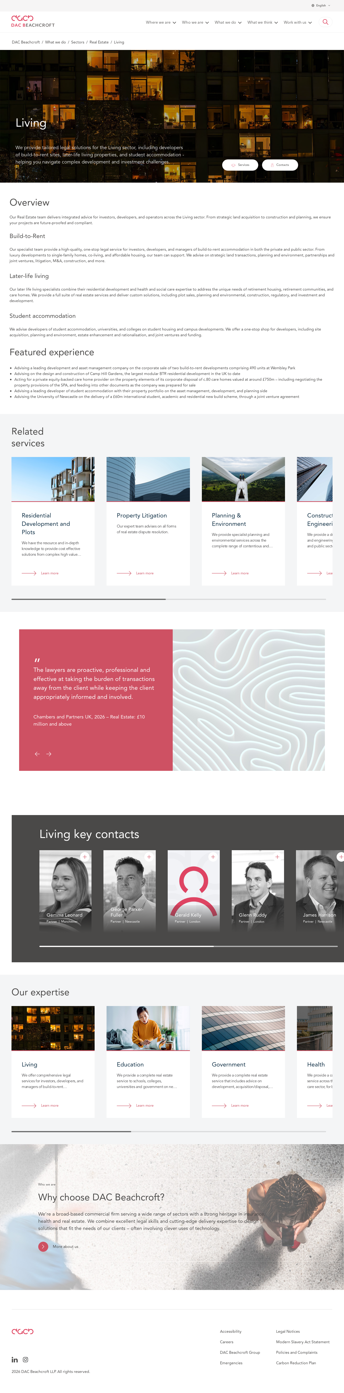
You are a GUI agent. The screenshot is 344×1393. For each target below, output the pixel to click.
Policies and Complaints (296, 1352)
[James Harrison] (341, 857)
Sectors (77, 42)
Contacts (280, 165)
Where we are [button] (158, 23)
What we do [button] (225, 23)
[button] (326, 22)
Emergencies (231, 1363)
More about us (65, 1247)
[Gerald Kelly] (213, 857)
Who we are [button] (192, 23)
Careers (226, 1342)
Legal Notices (288, 1331)
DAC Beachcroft (26, 42)
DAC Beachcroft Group (240, 1352)
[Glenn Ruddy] (277, 857)
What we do (55, 42)
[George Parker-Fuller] (149, 857)
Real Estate (99, 42)
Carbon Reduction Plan (296, 1363)
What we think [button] (259, 23)
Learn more (50, 573)
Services (240, 165)
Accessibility (231, 1331)
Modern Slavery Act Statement (303, 1342)
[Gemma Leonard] (85, 857)
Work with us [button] (295, 23)
